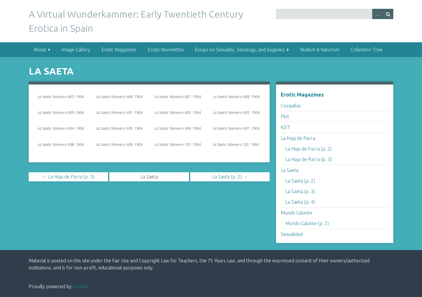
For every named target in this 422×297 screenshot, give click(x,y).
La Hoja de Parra (298, 138)
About (40, 49)
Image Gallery (76, 49)
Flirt (285, 116)
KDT (285, 127)
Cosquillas (291, 105)
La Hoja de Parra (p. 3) (308, 159)
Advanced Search (377, 14)
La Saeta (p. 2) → (230, 176)
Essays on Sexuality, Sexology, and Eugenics (240, 49)
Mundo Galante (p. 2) (307, 223)
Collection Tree (366, 49)
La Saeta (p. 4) (300, 202)
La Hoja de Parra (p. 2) (308, 148)
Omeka (80, 286)
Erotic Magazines (119, 49)
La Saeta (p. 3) (300, 191)
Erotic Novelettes (166, 49)
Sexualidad (292, 234)
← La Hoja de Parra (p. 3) (68, 176)
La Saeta (289, 170)
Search (388, 14)
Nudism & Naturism (319, 49)
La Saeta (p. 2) (300, 180)
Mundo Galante (296, 212)
